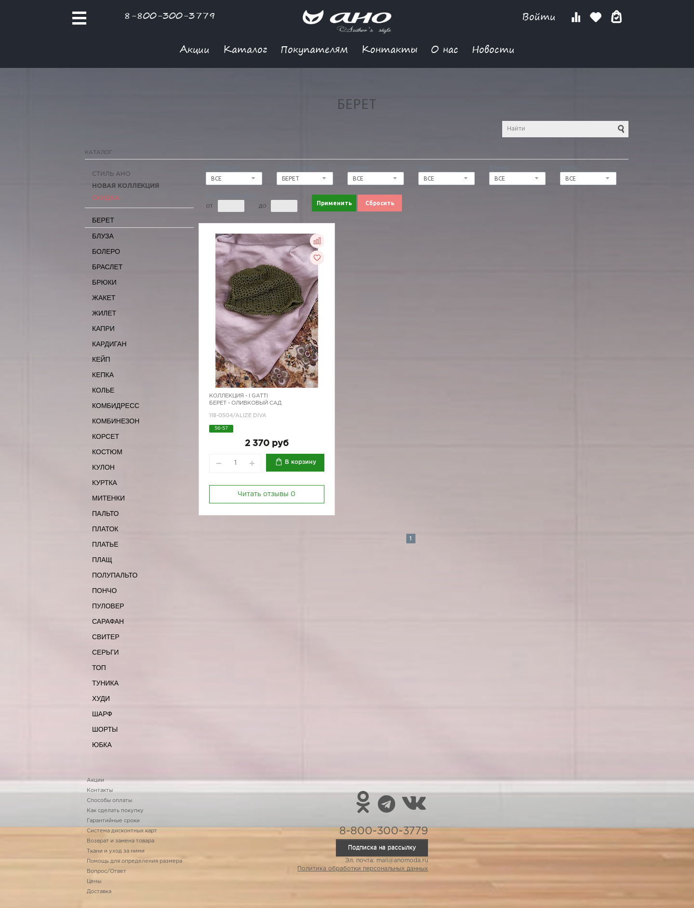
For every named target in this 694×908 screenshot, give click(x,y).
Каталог (245, 49)
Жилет (104, 313)
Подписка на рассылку (382, 847)
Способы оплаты (109, 800)
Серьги (105, 652)
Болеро (106, 251)
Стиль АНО (111, 174)
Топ (99, 667)
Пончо (104, 590)
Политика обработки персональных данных (362, 868)
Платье (105, 544)
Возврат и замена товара (120, 841)
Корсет (105, 436)
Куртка (104, 483)
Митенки (108, 498)
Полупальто (114, 575)
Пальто (105, 513)
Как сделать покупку (115, 810)
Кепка (103, 375)
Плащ (102, 560)
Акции (195, 49)
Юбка (102, 745)
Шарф (102, 714)
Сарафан (108, 621)
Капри (103, 328)
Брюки (104, 282)
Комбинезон (115, 421)
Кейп (101, 359)
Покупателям (314, 49)
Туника (105, 683)
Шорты (105, 729)
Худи (101, 698)
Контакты (389, 49)
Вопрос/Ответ (106, 871)
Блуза (103, 236)
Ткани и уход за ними (116, 851)
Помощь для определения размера (134, 861)
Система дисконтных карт (122, 831)
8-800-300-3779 (169, 15)
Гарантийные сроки (113, 820)
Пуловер (108, 606)
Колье (103, 390)
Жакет (103, 298)
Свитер (106, 637)
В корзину (300, 462)
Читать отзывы (266, 494)
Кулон (103, 467)
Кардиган (109, 344)
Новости (493, 49)
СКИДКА (106, 198)
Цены (94, 881)
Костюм (107, 452)
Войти (540, 16)
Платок (105, 529)
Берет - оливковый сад (245, 403)
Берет (103, 220)
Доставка (99, 891)
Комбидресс (115, 405)
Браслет (107, 267)
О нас (444, 49)
